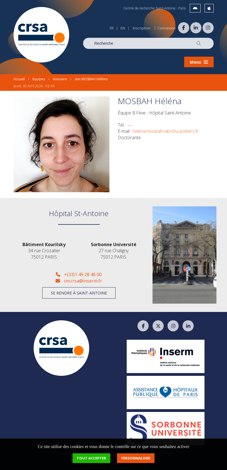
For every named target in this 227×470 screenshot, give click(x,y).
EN (123, 28)
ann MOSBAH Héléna (91, 76)
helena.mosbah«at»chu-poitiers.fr (165, 129)
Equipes (39, 76)
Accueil (19, 76)
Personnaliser (135, 458)
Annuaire (60, 76)
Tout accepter (91, 458)
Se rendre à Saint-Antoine (79, 290)
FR (112, 28)
